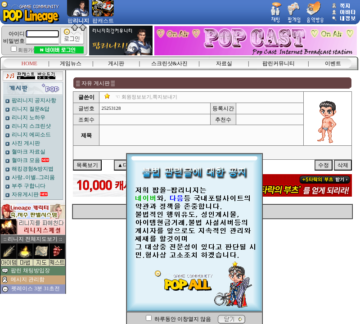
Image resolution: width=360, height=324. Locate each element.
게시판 (116, 63)
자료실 (224, 63)
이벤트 (333, 63)
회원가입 (28, 50)
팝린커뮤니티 (278, 63)
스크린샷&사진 (169, 63)
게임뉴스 (70, 63)
